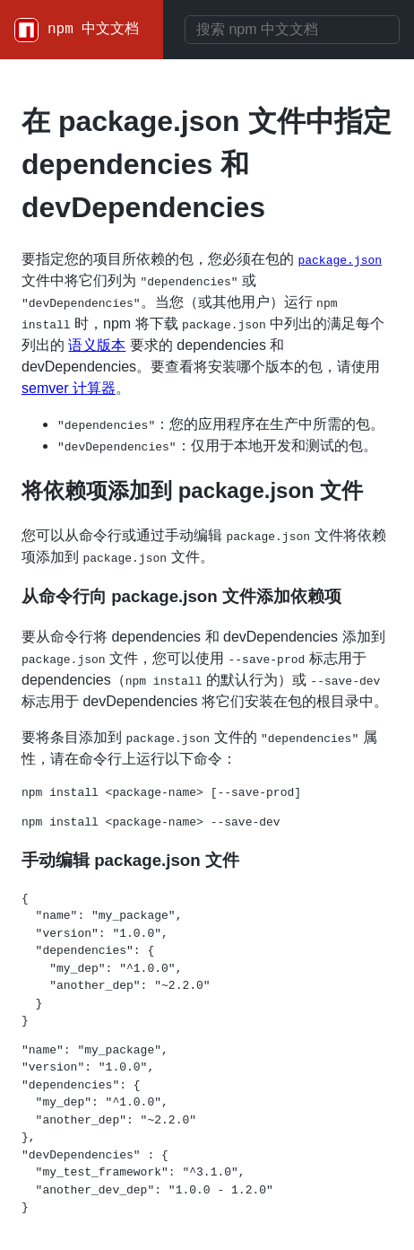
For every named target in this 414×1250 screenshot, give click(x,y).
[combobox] (292, 29)
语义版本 (96, 345)
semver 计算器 (69, 388)
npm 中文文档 (93, 30)
